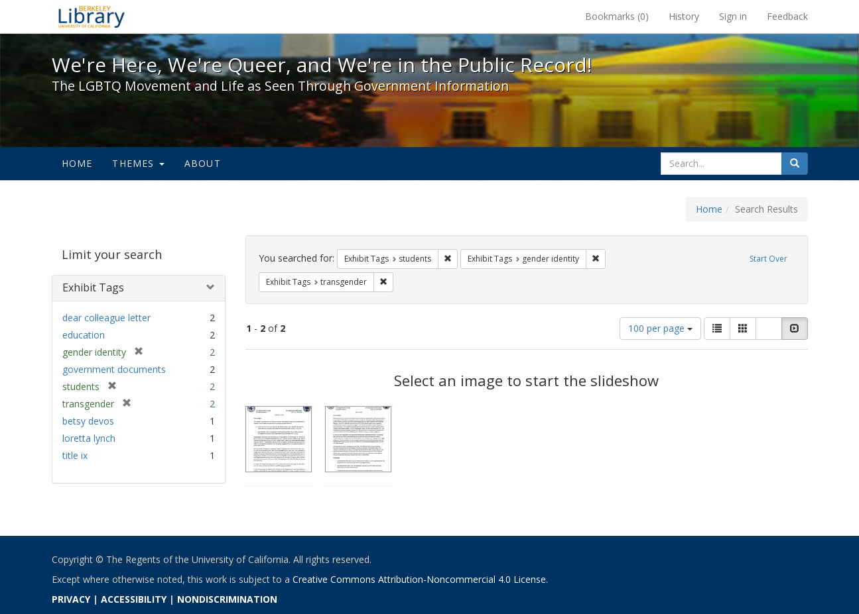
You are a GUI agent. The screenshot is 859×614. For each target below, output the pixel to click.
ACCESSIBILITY (133, 599)
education (83, 335)
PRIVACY (71, 599)
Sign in (733, 16)
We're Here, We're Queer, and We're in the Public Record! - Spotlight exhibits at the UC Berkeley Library (91, 16)
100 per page (660, 328)
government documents (114, 369)
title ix (75, 455)
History (684, 16)
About (202, 163)
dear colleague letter (106, 317)
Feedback (787, 16)
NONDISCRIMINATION (227, 599)
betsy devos (88, 421)
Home (77, 163)
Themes (138, 163)
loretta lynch (88, 438)
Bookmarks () (617, 16)
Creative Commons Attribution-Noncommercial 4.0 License (419, 579)
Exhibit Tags (93, 287)
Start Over (768, 258)
